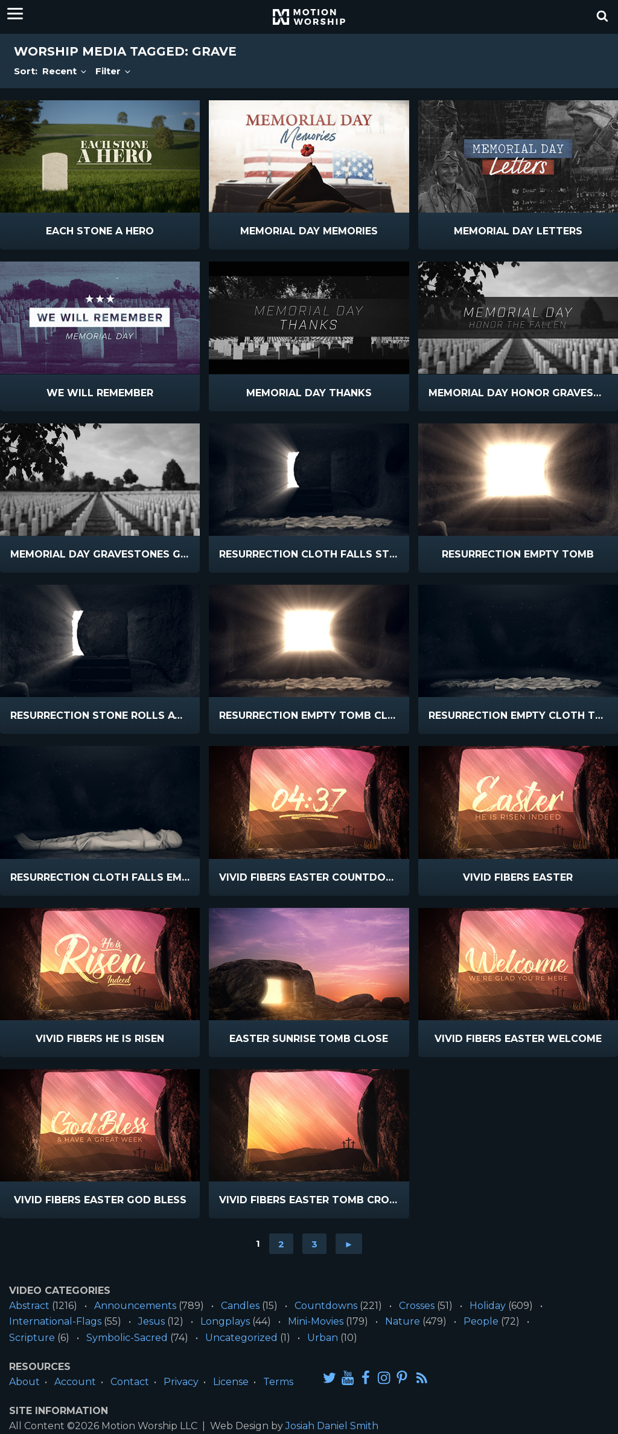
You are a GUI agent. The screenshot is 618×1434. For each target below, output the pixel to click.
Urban (322, 1337)
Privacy (181, 1381)
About (24, 1381)
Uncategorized (241, 1337)
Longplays (225, 1321)
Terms (278, 1381)
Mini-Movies (315, 1321)
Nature (402, 1321)
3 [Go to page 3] (314, 1243)
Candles (240, 1305)
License (231, 1381)
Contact (129, 1381)
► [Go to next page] (349, 1243)
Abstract (29, 1305)
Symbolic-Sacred (127, 1337)
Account (75, 1381)
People (481, 1321)
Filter (113, 71)
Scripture (32, 1337)
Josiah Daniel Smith (331, 1426)
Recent (65, 71)
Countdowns (326, 1305)
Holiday (488, 1305)
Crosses (417, 1305)
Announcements (135, 1305)
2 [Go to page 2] (281, 1243)
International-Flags (55, 1321)
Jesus (151, 1321)
